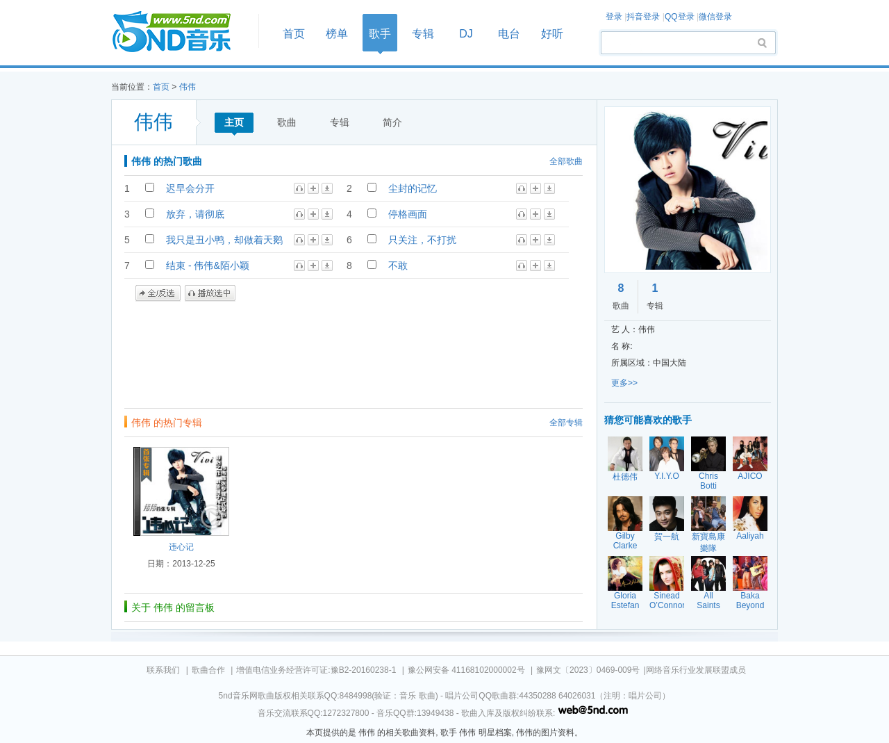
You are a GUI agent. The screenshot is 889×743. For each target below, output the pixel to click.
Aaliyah (749, 536)
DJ (466, 34)
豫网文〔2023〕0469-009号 (588, 670)
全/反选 (158, 293)
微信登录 (715, 17)
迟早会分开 (190, 188)
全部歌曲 (566, 161)
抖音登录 (643, 17)
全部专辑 (566, 422)
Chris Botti (708, 481)
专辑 (423, 34)
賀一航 (666, 536)
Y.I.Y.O (666, 476)
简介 (392, 122)
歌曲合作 (208, 670)
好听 (552, 34)
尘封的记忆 (412, 188)
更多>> (624, 383)
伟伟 (187, 87)
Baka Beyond (750, 600)
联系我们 (163, 670)
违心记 (181, 547)
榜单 (337, 34)
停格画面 (407, 214)
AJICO (750, 476)
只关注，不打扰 (422, 239)
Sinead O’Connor (667, 600)
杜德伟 (625, 477)
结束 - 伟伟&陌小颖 (207, 265)
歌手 (380, 34)
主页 (234, 122)
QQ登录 (680, 17)
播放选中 (210, 293)
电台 (509, 34)
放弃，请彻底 (195, 214)
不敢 (398, 265)
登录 (614, 17)
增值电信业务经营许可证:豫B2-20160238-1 (316, 670)
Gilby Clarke (625, 540)
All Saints (708, 600)
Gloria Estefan (625, 600)
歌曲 (287, 122)
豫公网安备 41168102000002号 (466, 670)
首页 (180, 32)
